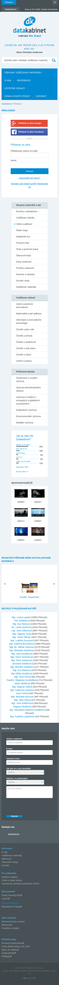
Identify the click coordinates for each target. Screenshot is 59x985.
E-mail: (9, 749)
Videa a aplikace (24, 224)
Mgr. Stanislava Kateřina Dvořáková (27, 710)
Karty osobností (23, 261)
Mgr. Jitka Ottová (22, 700)
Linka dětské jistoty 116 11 (15, 946)
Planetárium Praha (11, 906)
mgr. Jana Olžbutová (21, 630)
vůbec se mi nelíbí (23, 461)
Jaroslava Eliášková (22, 663)
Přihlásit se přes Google (30, 123)
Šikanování (7, 925)
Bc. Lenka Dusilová (21, 627)
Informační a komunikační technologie (28, 321)
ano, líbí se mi (21, 449)
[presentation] (30, 806)
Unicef (5, 898)
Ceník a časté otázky (12, 880)
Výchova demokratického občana (28, 389)
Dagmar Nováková (22, 706)
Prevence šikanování (12, 943)
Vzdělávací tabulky (25, 217)
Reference (7, 859)
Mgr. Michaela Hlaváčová (21, 650)
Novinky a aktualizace (26, 211)
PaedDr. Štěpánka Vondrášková (22, 680)
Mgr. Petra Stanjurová (22, 660)
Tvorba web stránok (10, 971)
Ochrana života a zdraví (13, 921)
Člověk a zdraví (23, 354)
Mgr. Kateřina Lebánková (22, 716)
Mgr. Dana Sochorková (21, 657)
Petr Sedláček (21, 620)
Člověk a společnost (26, 342)
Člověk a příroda (24, 335)
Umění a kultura (24, 361)
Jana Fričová (22, 693)
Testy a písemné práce (27, 249)
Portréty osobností (25, 268)
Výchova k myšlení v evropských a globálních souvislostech (28, 400)
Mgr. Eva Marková (22, 670)
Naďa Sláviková (23, 683)
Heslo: (14, 160)
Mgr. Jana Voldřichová (22, 703)
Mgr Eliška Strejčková (22, 673)
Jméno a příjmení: (14, 739)
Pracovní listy (22, 243)
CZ (55, 2)
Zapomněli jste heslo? (29, 178)
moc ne (19, 457)
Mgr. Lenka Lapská (21, 617)
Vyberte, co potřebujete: (17, 778)
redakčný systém (28, 971)
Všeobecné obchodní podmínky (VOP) (20, 883)
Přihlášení (9, 2)
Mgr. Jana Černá (22, 677)
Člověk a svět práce (26, 348)
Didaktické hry (23, 236)
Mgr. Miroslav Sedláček (22, 667)
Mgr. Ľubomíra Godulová (22, 690)
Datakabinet (7, 104)
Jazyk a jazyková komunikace (24, 306)
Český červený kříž (11, 895)
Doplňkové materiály (26, 287)
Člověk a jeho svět (25, 329)
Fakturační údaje (10, 862)
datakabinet (13, 834)
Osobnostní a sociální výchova (26, 379)
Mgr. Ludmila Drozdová (22, 640)
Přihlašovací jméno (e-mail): (24, 151)
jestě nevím (20, 453)
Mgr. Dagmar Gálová (22, 686)
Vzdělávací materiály (12, 855)
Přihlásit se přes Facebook (31, 132)
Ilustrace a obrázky (25, 274)
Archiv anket (21, 472)
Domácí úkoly (23, 280)
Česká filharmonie (10, 903)
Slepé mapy (22, 230)
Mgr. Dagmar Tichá (22, 634)
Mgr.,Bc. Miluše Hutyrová (22, 647)
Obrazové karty (23, 255)
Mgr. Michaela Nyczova (22, 696)
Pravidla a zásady (10, 928)
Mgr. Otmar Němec (22, 637)
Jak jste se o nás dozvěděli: (18, 768)
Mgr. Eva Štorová (21, 624)
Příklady (6, 956)
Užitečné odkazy (10, 877)
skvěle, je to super (23, 445)
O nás (4, 852)
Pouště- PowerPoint (29, 597)
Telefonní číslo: (13, 759)
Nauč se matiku (9, 949)
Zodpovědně (8, 953)
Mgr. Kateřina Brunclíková (22, 644)
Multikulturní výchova (26, 410)
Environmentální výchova (28, 416)
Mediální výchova (24, 422)
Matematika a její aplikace (29, 313)
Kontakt (5, 865)
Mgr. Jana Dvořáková (22, 653)
